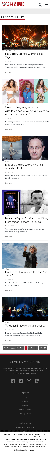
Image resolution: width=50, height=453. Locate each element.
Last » (45, 347)
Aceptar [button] (32, 450)
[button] (40, 5)
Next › (40, 347)
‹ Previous (13, 347)
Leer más (8, 72)
